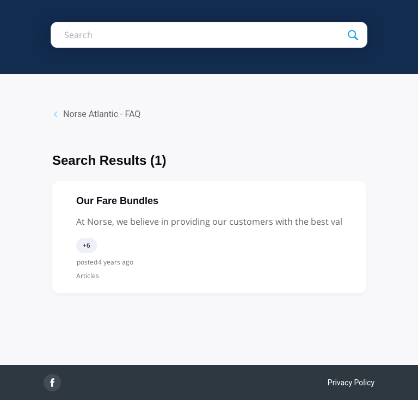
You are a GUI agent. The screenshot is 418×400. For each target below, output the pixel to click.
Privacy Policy (351, 382)
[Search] (332, 34)
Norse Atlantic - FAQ (96, 114)
